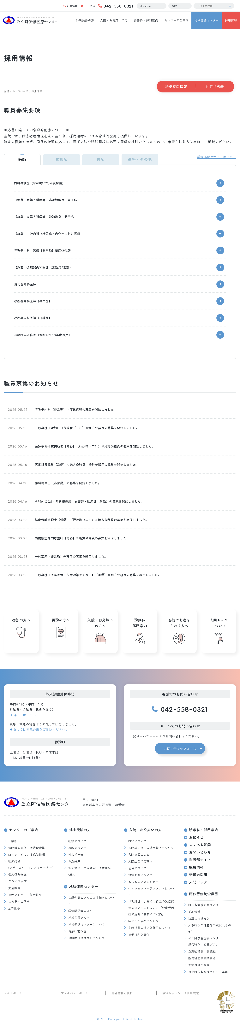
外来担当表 (215, 86)
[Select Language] (151, 6)
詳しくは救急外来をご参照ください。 (41, 729)
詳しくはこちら (24, 714)
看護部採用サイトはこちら (216, 157)
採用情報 (231, 20)
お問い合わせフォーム (180, 748)
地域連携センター (206, 20)
